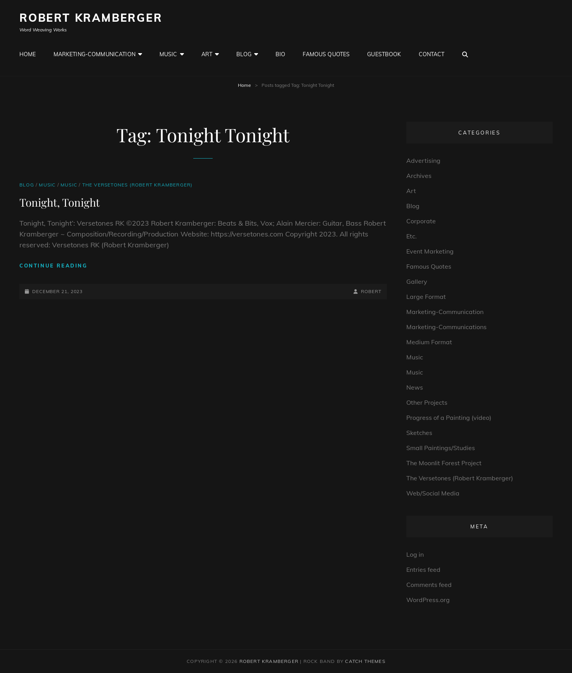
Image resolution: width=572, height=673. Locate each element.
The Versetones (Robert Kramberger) (137, 185)
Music (168, 54)
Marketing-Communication (94, 54)
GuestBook (384, 54)
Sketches (419, 433)
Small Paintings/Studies (440, 448)
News (414, 387)
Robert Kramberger (91, 17)
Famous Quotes (326, 54)
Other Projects (426, 402)
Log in (415, 554)
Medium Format (429, 342)
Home (27, 54)
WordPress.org (428, 600)
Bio (280, 54)
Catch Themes (365, 661)
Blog (243, 54)
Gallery (416, 281)
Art (206, 54)
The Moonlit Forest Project (444, 463)
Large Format (426, 296)
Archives (419, 175)
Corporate (421, 221)
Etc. (411, 236)
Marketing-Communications (446, 327)
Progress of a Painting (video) (448, 417)
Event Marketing (430, 251)
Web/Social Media (432, 493)
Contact (432, 54)
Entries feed (423, 569)
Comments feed (429, 584)
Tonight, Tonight (59, 202)
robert (371, 291)
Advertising (423, 160)
